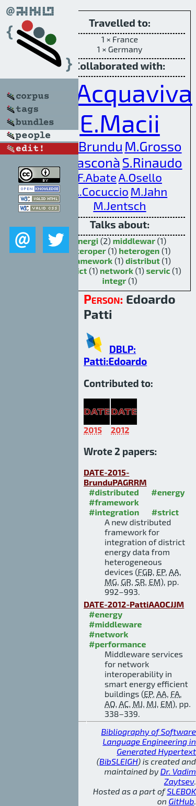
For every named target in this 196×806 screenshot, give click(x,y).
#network (108, 634)
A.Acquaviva (123, 92)
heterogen (139, 251)
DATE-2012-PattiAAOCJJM (134, 604)
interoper (87, 251)
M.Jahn (149, 191)
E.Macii (119, 122)
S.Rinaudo (152, 162)
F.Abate (97, 177)
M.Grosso (152, 146)
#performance (117, 644)
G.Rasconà (88, 162)
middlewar (134, 241)
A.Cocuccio (100, 191)
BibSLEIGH (118, 761)
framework (90, 261)
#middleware (115, 624)
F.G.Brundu (89, 146)
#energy (168, 492)
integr (114, 280)
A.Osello (140, 177)
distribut (142, 261)
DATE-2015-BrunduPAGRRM (115, 477)
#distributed (114, 492)
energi (85, 241)
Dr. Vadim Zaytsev (178, 776)
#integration (114, 512)
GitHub (181, 801)
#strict (165, 512)
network (116, 270)
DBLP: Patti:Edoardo (115, 355)
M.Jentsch (119, 205)
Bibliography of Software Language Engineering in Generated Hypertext (148, 741)
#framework (114, 502)
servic (158, 270)
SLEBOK (181, 791)
